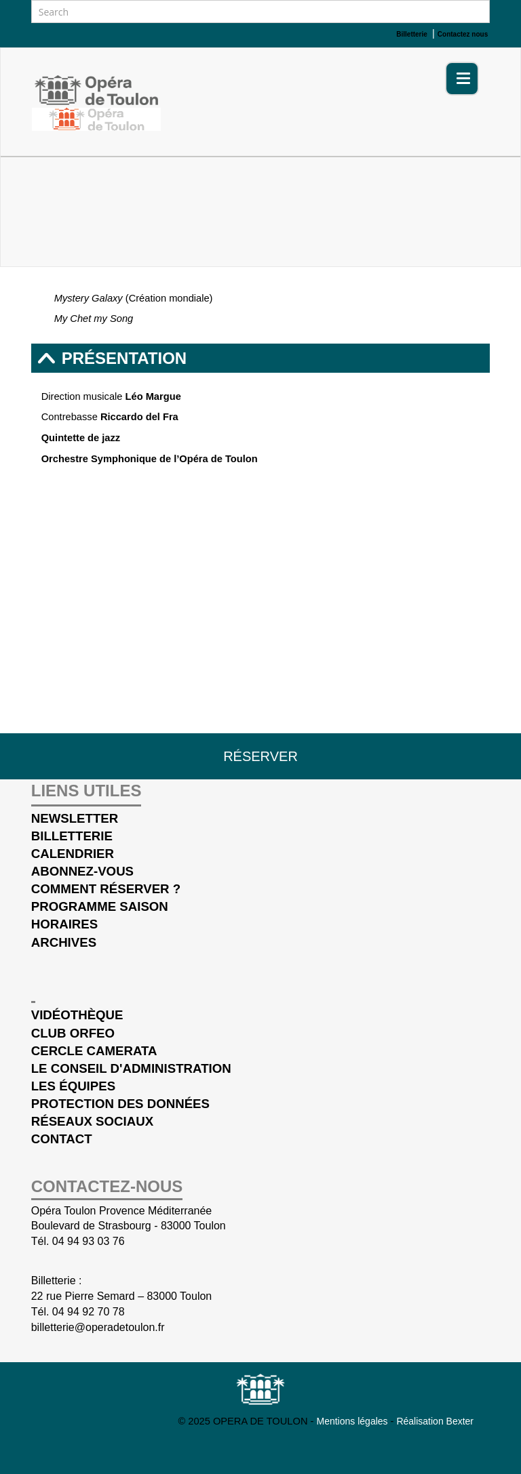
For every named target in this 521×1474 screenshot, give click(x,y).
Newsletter (75, 818)
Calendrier (72, 853)
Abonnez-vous (82, 871)
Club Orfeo (73, 1033)
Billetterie (72, 836)
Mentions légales (354, 1421)
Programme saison (99, 906)
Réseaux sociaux (92, 1121)
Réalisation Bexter (435, 1421)
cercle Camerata (94, 1051)
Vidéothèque (77, 1015)
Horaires (64, 924)
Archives (63, 942)
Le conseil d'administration (131, 1068)
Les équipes (73, 1086)
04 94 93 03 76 (88, 1241)
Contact (61, 1139)
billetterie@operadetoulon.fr (98, 1327)
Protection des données (120, 1104)
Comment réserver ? (105, 889)
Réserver (260, 756)
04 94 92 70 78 (88, 1311)
